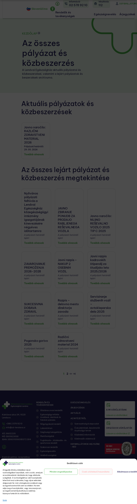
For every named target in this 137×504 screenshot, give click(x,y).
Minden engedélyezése (61, 471)
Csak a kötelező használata (95, 471)
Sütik (5, 500)
